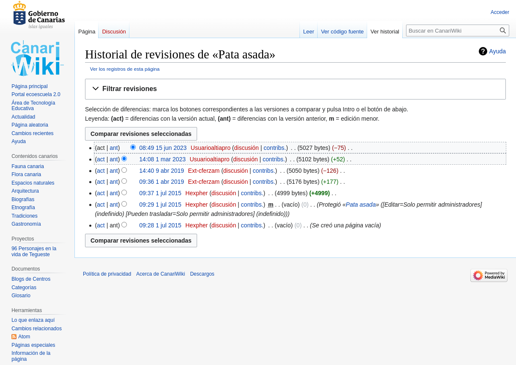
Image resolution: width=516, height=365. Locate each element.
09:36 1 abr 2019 (161, 181)
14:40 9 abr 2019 (161, 170)
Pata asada (361, 204)
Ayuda (497, 51)
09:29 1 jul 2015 (160, 204)
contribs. (274, 147)
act (101, 159)
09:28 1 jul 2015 (160, 225)
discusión (246, 147)
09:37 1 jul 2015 (160, 193)
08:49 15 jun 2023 (163, 147)
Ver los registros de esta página (125, 69)
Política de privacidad (107, 274)
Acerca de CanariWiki (160, 274)
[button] (295, 89)
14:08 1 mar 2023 (162, 159)
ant (114, 147)
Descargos (202, 274)
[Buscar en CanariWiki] (457, 30)
